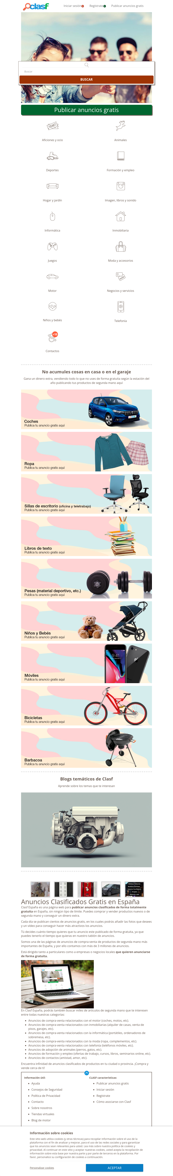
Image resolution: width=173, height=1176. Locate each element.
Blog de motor (41, 1120)
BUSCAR (86, 79)
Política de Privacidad (45, 1096)
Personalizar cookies (42, 1167)
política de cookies (122, 1146)
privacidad (36, 1150)
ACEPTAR (115, 1168)
